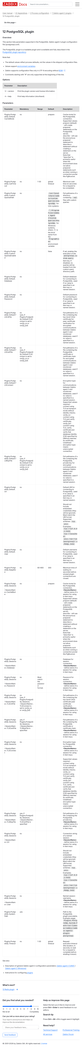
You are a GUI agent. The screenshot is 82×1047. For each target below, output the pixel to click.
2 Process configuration (39, 13)
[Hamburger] (77, 4)
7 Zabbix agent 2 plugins (61, 13)
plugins (30, 973)
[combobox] (51, 4)
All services (47, 1034)
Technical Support (50, 1030)
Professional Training (71, 1030)
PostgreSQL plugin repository (14, 52)
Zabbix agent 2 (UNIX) (66, 966)
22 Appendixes (21, 13)
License (44, 1043)
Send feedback (10, 1035)
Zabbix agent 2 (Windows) (15, 968)
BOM (61, 70)
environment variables (26, 66)
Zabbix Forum (68, 1034)
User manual (7, 13)
